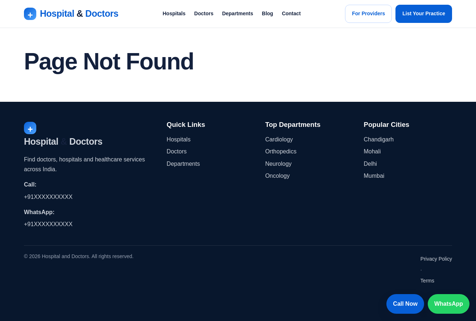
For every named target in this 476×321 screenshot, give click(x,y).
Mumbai (374, 176)
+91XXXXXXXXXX (48, 197)
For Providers (368, 13)
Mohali (372, 151)
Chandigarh (379, 139)
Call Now (405, 304)
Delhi (370, 164)
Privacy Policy (436, 259)
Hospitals (174, 13)
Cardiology (279, 139)
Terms (427, 281)
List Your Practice (423, 13)
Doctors (203, 13)
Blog (267, 13)
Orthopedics (280, 151)
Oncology (277, 176)
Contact (291, 13)
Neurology (278, 164)
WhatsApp (448, 304)
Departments (237, 13)
